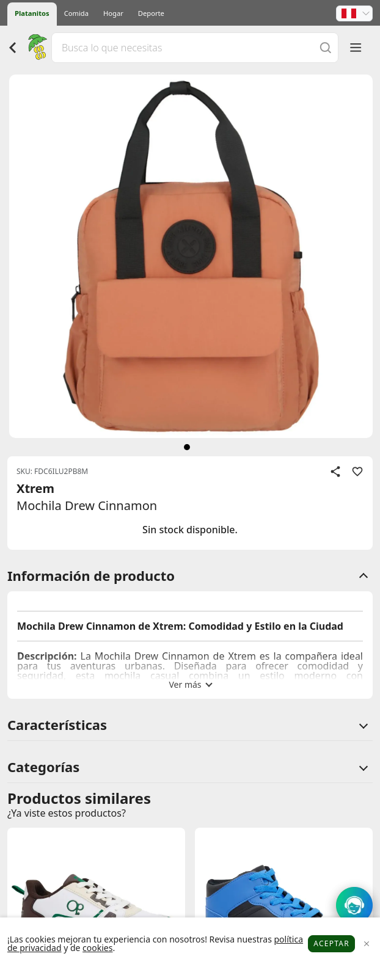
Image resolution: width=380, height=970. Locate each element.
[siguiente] (187, 447)
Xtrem (35, 488)
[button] (354, 13)
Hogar (113, 13)
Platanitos (32, 13)
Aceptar (331, 943)
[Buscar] (325, 47)
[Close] (366, 944)
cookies (97, 948)
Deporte (151, 13)
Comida (76, 13)
